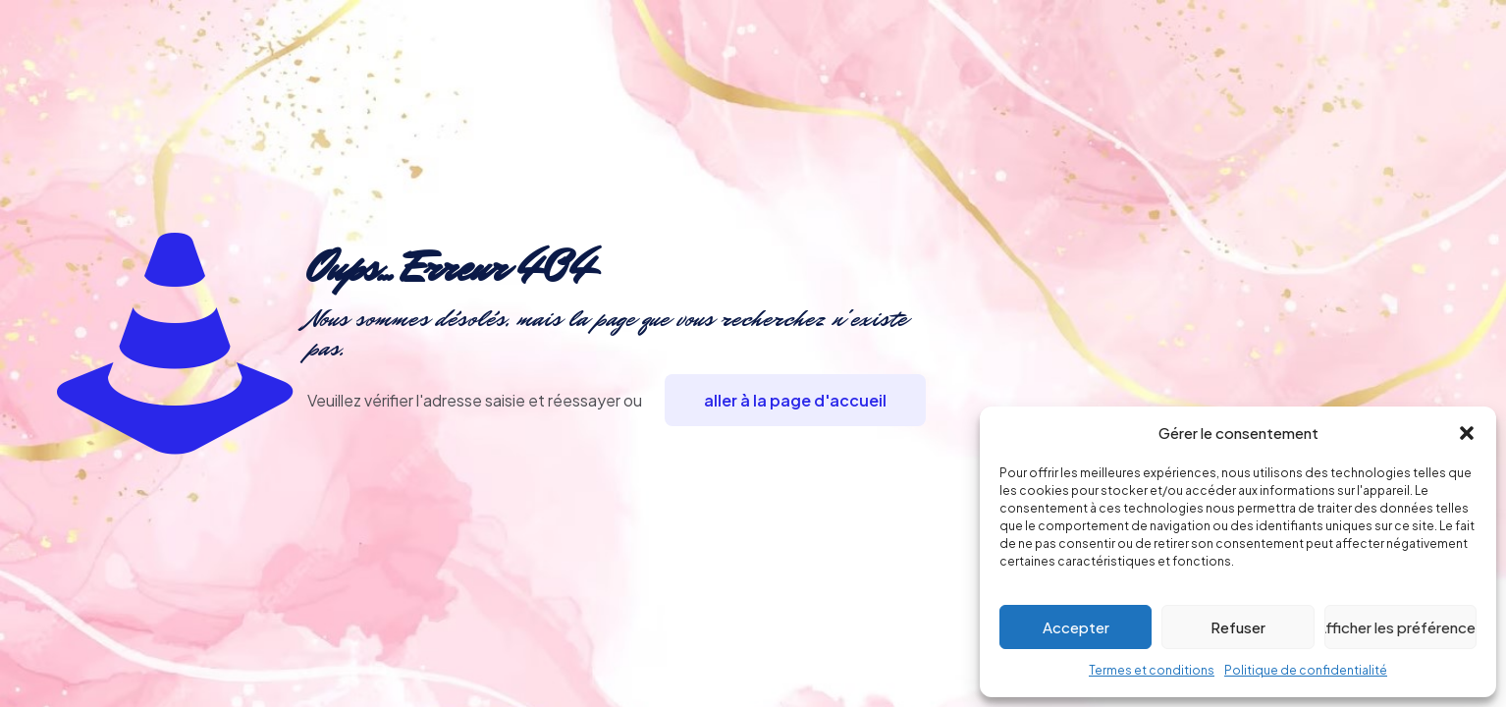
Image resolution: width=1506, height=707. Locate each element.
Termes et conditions (1151, 670)
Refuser (1237, 627)
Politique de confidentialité (1305, 670)
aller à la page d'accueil (795, 400)
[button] (1467, 433)
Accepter (1076, 627)
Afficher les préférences (1400, 627)
